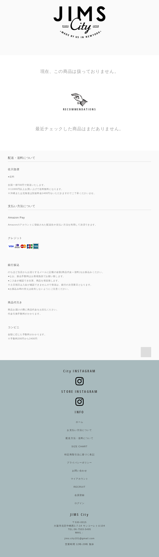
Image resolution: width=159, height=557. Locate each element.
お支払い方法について (79, 430)
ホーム (79, 422)
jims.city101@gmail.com (79, 538)
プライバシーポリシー (79, 462)
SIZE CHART (79, 446)
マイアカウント (79, 478)
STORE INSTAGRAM (79, 391)
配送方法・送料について (79, 438)
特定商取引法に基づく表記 (79, 454)
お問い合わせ (79, 470)
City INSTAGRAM (79, 371)
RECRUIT (79, 487)
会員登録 (79, 495)
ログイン (79, 503)
